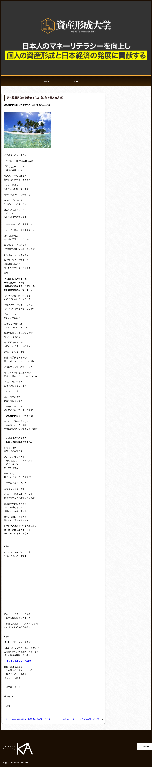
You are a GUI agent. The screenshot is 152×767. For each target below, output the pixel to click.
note (76, 81)
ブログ (46, 81)
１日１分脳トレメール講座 (18, 661)
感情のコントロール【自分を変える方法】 (81, 719)
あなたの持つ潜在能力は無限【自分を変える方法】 (28, 719)
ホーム (16, 81)
